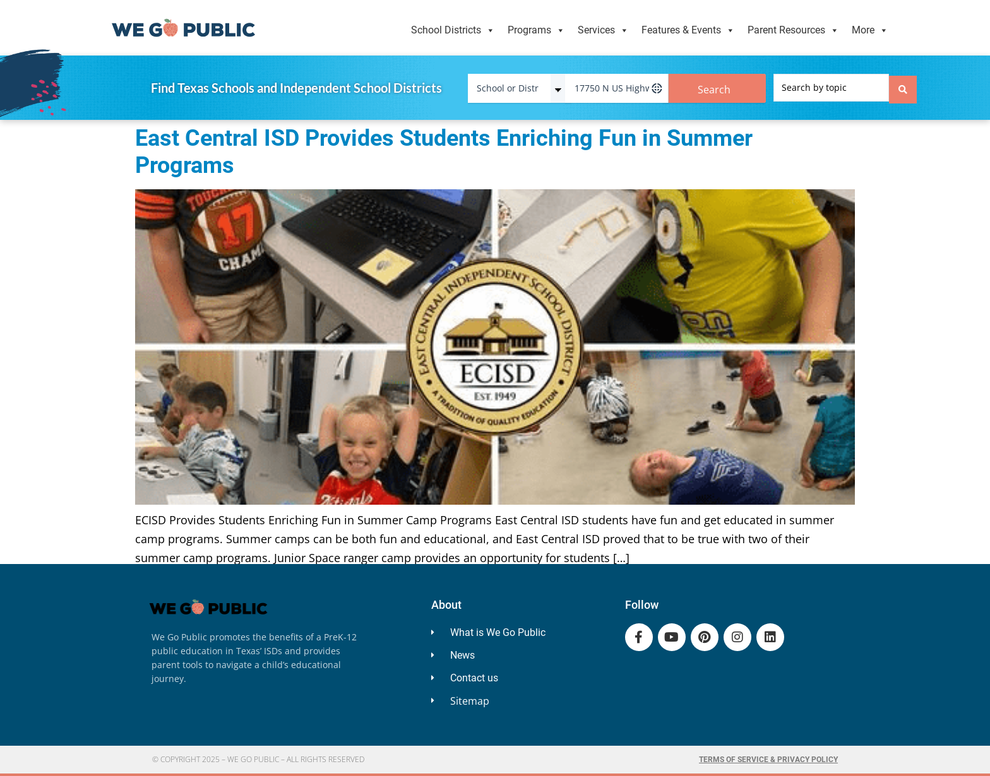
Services (603, 30)
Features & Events (688, 30)
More (870, 30)
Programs (536, 30)
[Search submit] (903, 88)
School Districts (453, 30)
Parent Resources (793, 30)
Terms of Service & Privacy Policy (768, 759)
